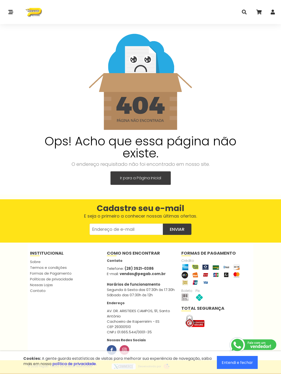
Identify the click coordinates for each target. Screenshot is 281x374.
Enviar (177, 229)
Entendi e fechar (237, 362)
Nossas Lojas (41, 284)
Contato (38, 290)
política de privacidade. (74, 364)
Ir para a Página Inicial (140, 178)
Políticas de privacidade (51, 279)
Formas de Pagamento (51, 273)
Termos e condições (48, 267)
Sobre (35, 261)
